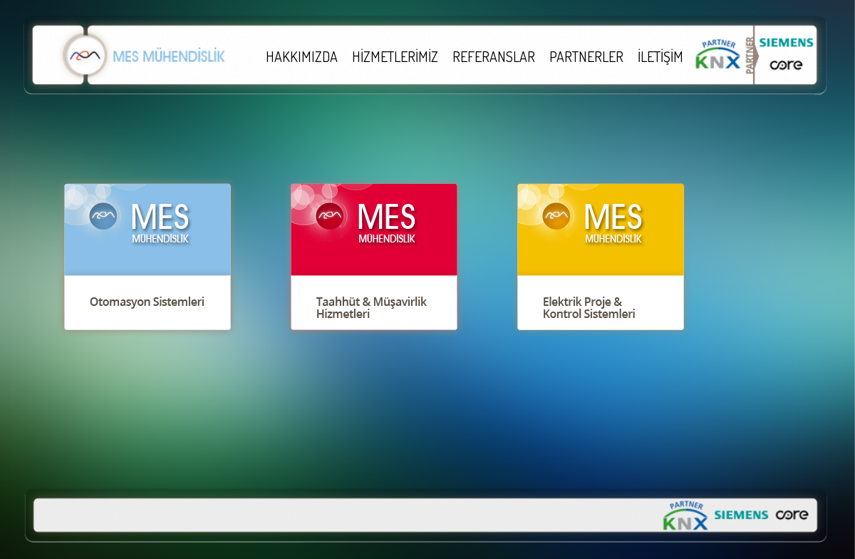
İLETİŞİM (660, 56)
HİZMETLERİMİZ (395, 56)
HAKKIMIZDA (302, 56)
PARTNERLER (586, 56)
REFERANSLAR (493, 56)
